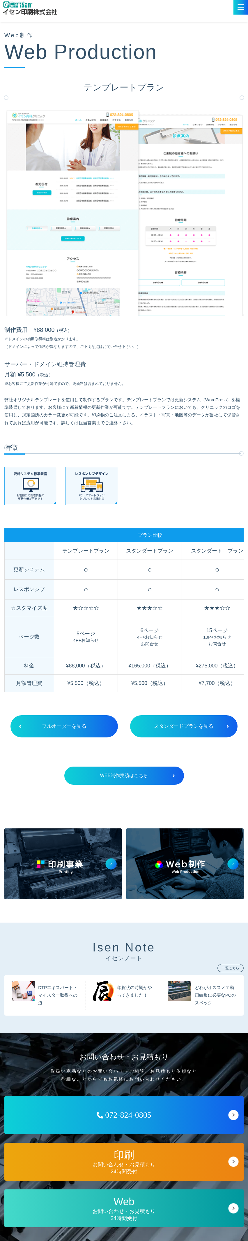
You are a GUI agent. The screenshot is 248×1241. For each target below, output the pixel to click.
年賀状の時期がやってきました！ (134, 992)
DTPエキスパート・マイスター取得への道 (57, 996)
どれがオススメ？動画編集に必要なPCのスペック (215, 996)
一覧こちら (230, 969)
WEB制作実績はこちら (137, 776)
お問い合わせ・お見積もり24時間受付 (124, 1162)
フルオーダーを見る (49, 727)
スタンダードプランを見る (190, 727)
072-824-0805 (124, 1115)
